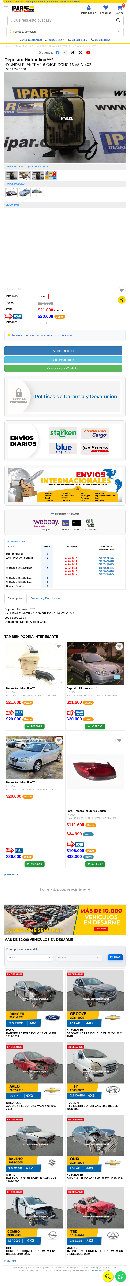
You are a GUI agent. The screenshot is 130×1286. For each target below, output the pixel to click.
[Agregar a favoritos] (122, 290)
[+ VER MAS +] (11, 874)
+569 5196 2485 (106, 561)
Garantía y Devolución (46, 1)
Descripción (15, 598)
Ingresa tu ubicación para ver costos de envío (42, 335)
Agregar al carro (63, 350)
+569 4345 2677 (106, 564)
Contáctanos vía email (100, 1270)
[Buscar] (118, 20)
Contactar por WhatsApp (63, 368)
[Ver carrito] (120, 9)
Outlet (28, 1)
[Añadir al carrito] (35, 726)
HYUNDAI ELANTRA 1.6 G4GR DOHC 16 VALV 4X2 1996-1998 (42, 46)
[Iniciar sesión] (88, 9)
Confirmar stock (63, 360)
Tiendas (18, 1)
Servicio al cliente (70, 1)
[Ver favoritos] (105, 9)
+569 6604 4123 (106, 558)
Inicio (9, 1)
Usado (43, 296)
